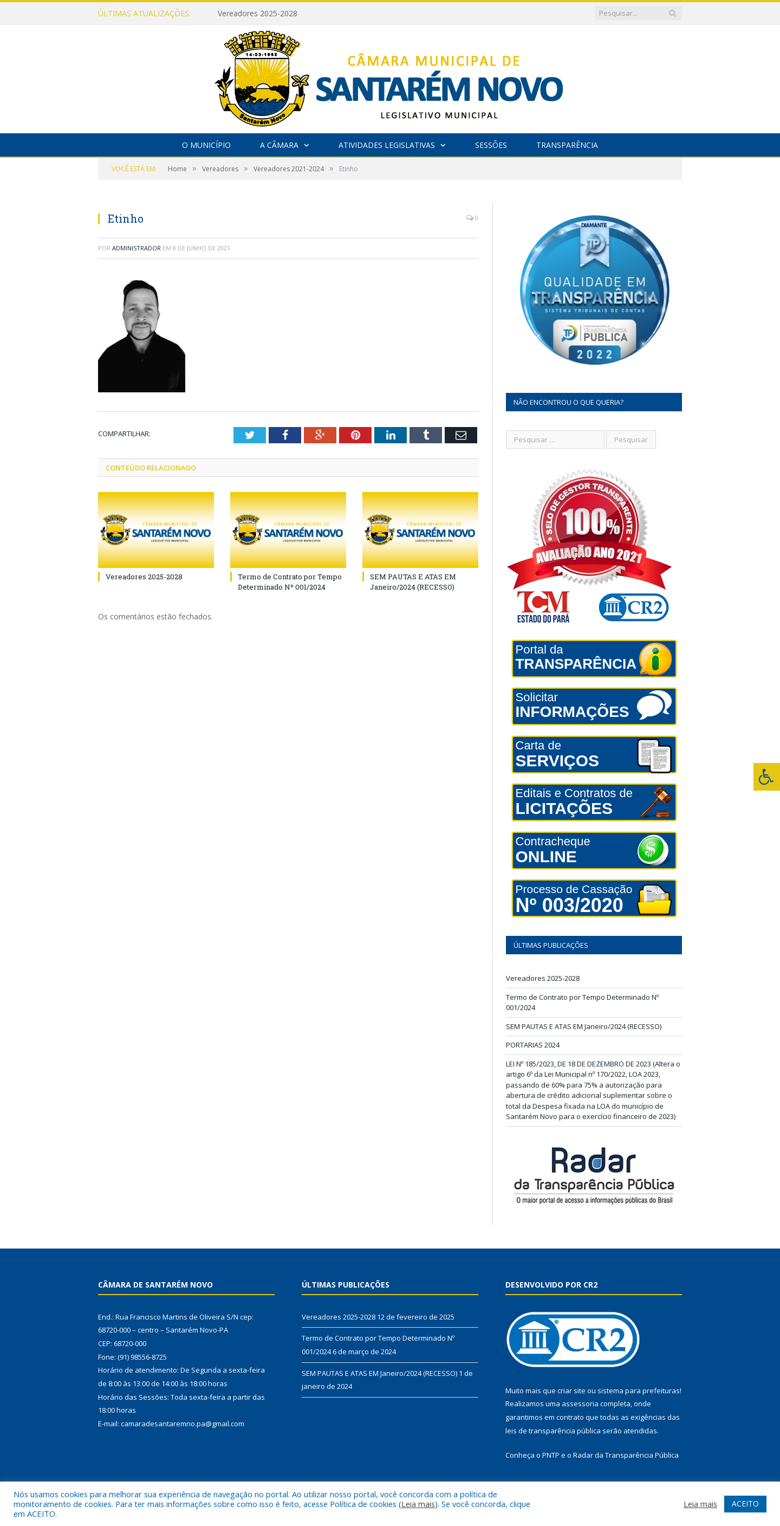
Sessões (491, 145)
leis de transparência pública (553, 1431)
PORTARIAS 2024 (533, 1045)
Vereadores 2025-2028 (257, 13)
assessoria (580, 1403)
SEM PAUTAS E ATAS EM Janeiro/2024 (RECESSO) (413, 581)
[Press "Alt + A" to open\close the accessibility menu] (766, 777)
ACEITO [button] (745, 1503)
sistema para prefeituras (638, 1390)
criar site (571, 1390)
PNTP (551, 1455)
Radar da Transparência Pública (626, 1455)
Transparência (567, 145)
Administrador (136, 248)
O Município (206, 145)
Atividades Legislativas (387, 145)
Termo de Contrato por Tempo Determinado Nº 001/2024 (290, 581)
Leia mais (418, 1503)
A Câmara (279, 145)
